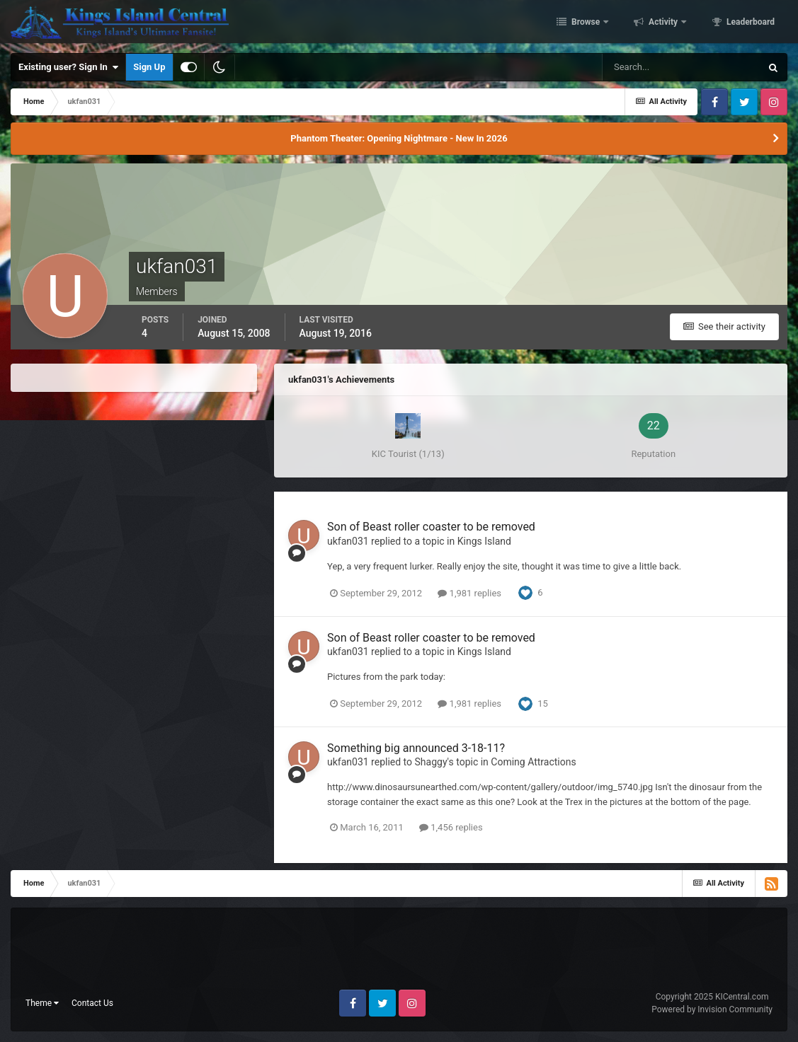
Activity (663, 23)
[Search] (681, 67)
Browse (585, 23)
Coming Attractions (533, 762)
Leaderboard (749, 23)
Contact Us (92, 1003)
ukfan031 (348, 541)
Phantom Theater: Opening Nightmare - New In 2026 (398, 138)
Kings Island (484, 541)
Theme (42, 1003)
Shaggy (431, 762)
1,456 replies (451, 827)
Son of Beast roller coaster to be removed (431, 526)
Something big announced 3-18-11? (416, 748)
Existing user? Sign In (68, 67)
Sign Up (149, 67)
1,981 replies (469, 593)
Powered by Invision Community (712, 1009)
